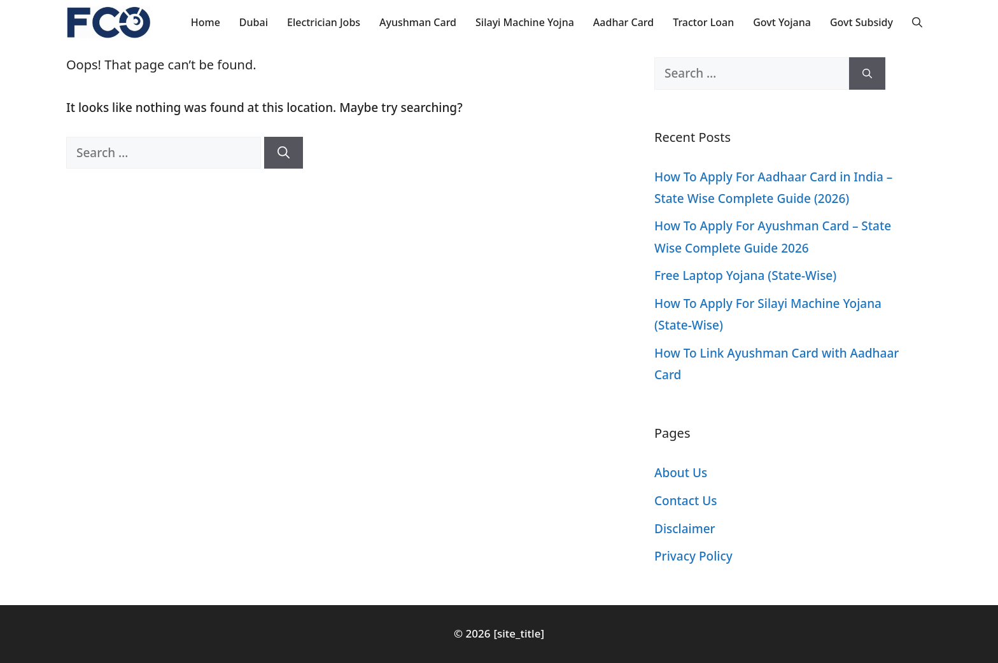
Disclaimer (684, 528)
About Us (680, 472)
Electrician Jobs (323, 22)
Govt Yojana (782, 22)
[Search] (283, 153)
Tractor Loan (703, 22)
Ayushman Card (417, 22)
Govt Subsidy (861, 22)
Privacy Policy (693, 556)
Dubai (253, 22)
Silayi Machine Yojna (524, 22)
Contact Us (685, 500)
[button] (917, 22)
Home (205, 22)
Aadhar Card (623, 22)
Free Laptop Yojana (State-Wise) (745, 275)
